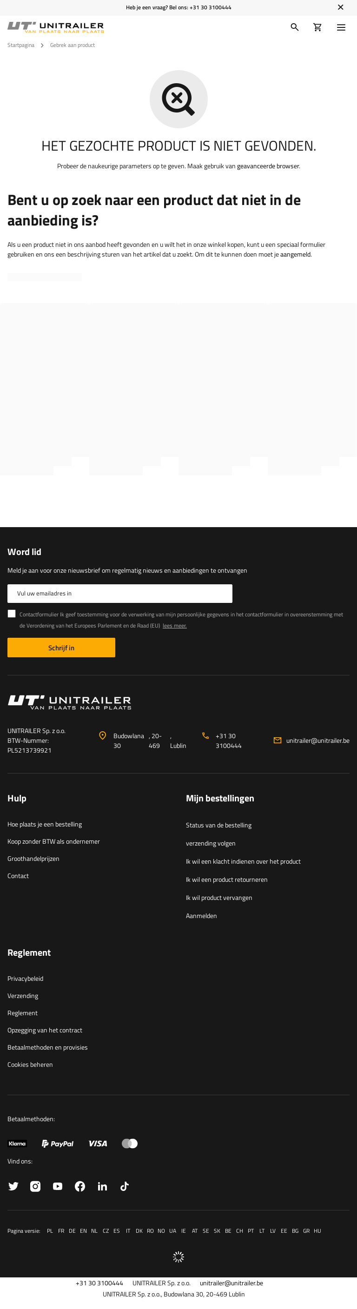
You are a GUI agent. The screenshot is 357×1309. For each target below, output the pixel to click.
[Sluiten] (340, 7)
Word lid (24, 552)
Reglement (22, 1013)
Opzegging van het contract (44, 1030)
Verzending (22, 995)
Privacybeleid (25, 978)
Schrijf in (61, 647)
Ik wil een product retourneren (227, 879)
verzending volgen (211, 843)
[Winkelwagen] (317, 27)
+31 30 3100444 (210, 7)
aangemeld (295, 254)
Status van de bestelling (218, 825)
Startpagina (20, 44)
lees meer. (175, 625)
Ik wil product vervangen (219, 897)
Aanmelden (201, 915)
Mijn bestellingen (220, 798)
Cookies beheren (30, 1064)
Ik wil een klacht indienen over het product (243, 861)
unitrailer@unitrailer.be (318, 740)
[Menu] (343, 27)
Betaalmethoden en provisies (47, 1047)
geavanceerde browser (268, 166)
